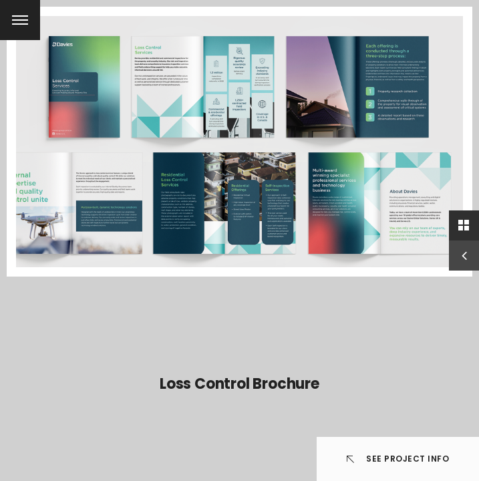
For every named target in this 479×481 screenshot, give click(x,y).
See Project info (398, 458)
